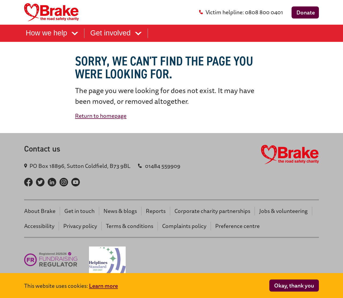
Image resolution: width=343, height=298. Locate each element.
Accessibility (39, 226)
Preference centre (237, 226)
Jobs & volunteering (283, 211)
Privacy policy (80, 226)
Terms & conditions (129, 226)
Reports (156, 211)
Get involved (116, 33)
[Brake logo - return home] (53, 12)
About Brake (39, 211)
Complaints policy (184, 226)
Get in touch (79, 211)
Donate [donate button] (305, 12)
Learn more (103, 285)
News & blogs (120, 211)
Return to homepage (100, 116)
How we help (52, 33)
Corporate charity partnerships (212, 211)
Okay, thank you (294, 285)
